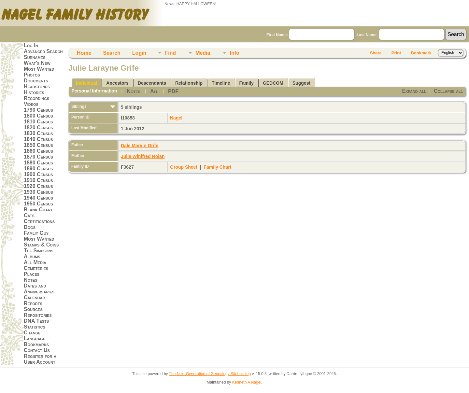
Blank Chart (38, 209)
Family (246, 83)
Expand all (414, 91)
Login (139, 53)
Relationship (189, 83)
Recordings (36, 98)
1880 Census (38, 162)
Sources (33, 309)
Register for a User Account (40, 359)
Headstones (37, 86)
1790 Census (38, 110)
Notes (30, 280)
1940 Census (38, 198)
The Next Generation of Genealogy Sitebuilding (210, 374)
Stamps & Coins (41, 244)
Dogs (30, 227)
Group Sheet (183, 167)
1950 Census (38, 203)
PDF (173, 91)
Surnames (34, 57)
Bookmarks (36, 344)
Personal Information (94, 90)
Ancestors (117, 83)
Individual (86, 83)
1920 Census (38, 186)
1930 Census (38, 192)
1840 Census (38, 139)
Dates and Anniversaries (39, 288)
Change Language (34, 335)
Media (202, 53)
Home (84, 53)
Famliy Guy (36, 233)
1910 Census (38, 180)
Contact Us (37, 350)
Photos (32, 74)
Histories (34, 92)
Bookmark (421, 52)
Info (234, 53)
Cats (29, 215)
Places (31, 274)
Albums (32, 256)
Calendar (34, 297)
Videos (31, 104)
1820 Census (38, 127)
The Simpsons (38, 250)
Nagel (176, 117)
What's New (37, 63)
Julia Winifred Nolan (142, 156)
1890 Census (38, 168)
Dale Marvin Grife (139, 145)
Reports (33, 303)
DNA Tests (36, 321)
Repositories (38, 315)
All (154, 91)
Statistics (34, 327)
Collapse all (448, 91)
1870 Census (38, 157)
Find (170, 53)
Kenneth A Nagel (246, 382)
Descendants (152, 83)
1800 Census (38, 116)
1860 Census (38, 151)
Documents (36, 80)
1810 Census (38, 121)
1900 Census (38, 174)
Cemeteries (36, 268)
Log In (31, 45)
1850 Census (38, 145)
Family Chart (218, 167)
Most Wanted (39, 69)
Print (396, 52)
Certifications (39, 221)
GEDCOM (273, 83)
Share (376, 52)
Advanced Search (43, 51)
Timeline (221, 83)
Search (111, 53)
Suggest (301, 83)
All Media (35, 262)
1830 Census (38, 133)
